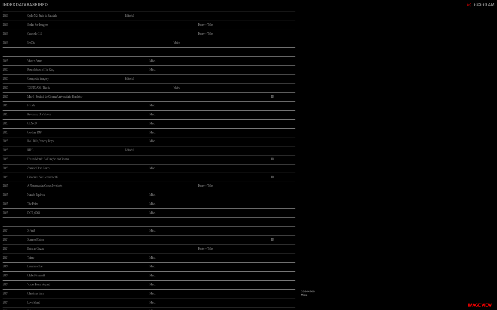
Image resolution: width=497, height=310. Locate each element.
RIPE (30, 150)
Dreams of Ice (34, 266)
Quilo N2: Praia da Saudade (42, 16)
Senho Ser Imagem (37, 25)
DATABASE (26, 4)
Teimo (30, 258)
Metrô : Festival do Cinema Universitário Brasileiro (54, 97)
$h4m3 (31, 230)
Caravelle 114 (34, 34)
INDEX (9, 4)
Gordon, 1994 (34, 132)
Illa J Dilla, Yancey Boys (40, 141)
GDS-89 (32, 123)
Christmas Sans (35, 293)
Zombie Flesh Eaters (38, 168)
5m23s (30, 43)
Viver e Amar (34, 61)
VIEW (480, 305)
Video (176, 88)
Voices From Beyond (38, 284)
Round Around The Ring (40, 69)
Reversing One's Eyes (39, 114)
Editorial (129, 16)
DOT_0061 (33, 213)
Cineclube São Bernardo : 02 (42, 177)
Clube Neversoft (36, 275)
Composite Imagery (38, 79)
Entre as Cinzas (35, 249)
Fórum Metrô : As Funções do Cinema (48, 159)
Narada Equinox (36, 195)
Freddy (31, 105)
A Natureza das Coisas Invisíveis (44, 186)
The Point (32, 204)
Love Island (33, 302)
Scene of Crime (35, 240)
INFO (42, 4)
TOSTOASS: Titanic (38, 88)
